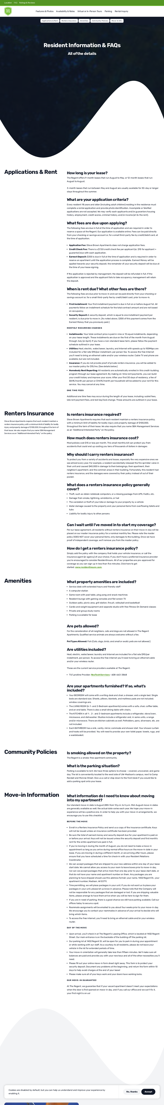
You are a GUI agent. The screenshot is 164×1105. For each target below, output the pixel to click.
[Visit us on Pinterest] (152, 3)
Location (8, 3)
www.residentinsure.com (88, 567)
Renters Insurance (69, 21)
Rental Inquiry (121, 11)
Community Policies (100, 21)
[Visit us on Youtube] (159, 3)
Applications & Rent (50, 21)
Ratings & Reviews (27, 3)
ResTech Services (100, 674)
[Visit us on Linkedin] (155, 3)
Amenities (84, 21)
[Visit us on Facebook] (142, 3)
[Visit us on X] (146, 3)
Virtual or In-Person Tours (89, 11)
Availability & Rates (65, 11)
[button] (159, 11)
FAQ (15, 3)
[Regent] (8, 11)
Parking (108, 11)
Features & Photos (45, 11)
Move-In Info (117, 21)
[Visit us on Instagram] (149, 3)
